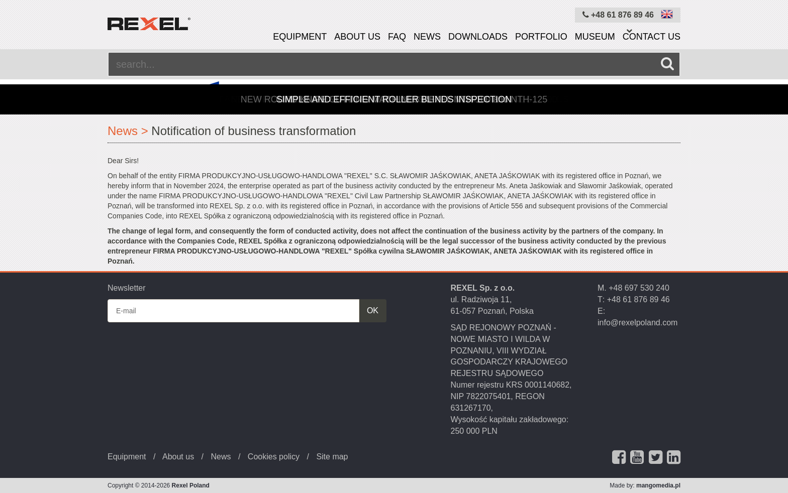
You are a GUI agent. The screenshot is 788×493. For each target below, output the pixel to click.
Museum (595, 37)
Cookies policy (274, 456)
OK (372, 310)
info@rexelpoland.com (637, 322)
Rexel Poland (191, 485)
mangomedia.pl (658, 485)
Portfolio (541, 37)
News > (128, 131)
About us (357, 37)
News (427, 37)
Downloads (478, 37)
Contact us (651, 37)
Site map (332, 456)
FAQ (397, 37)
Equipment (300, 37)
